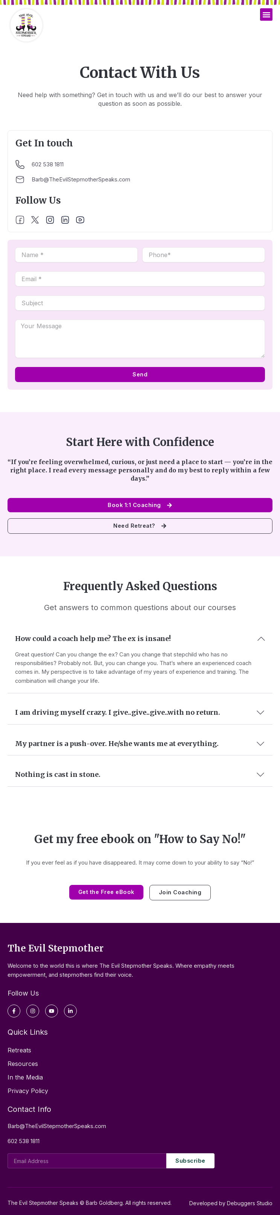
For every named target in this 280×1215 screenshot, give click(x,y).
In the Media (25, 1077)
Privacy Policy (28, 1091)
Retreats (19, 1050)
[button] (266, 14)
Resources (23, 1063)
